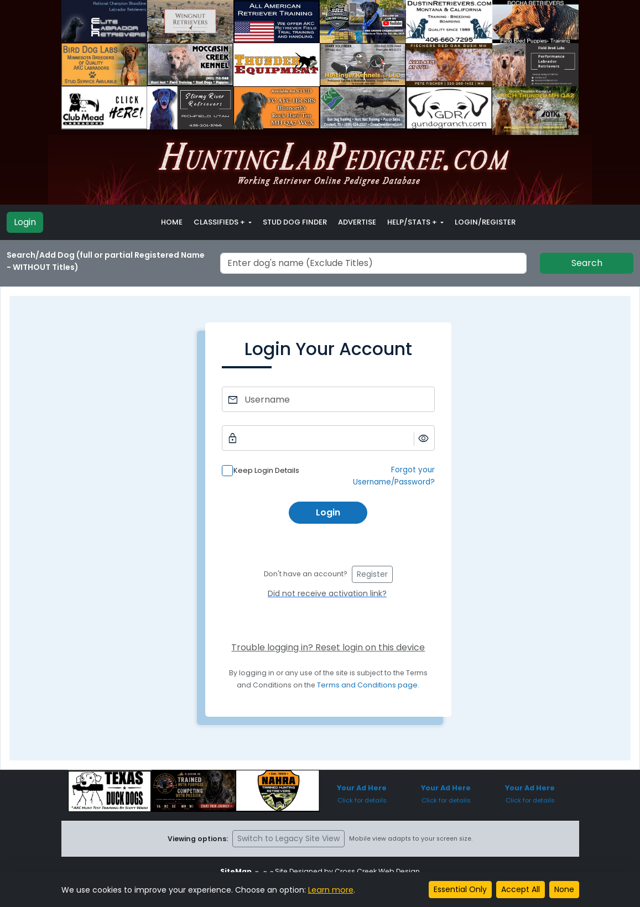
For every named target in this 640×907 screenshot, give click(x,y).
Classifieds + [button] (220, 222)
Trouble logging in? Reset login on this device (328, 647)
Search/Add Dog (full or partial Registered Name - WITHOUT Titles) (106, 261)
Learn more (330, 889)
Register (372, 574)
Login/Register (485, 222)
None (564, 889)
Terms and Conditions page (367, 685)
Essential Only (460, 889)
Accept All (520, 889)
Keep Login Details (266, 470)
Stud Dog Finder (295, 222)
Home (172, 222)
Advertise (357, 222)
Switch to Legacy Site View (288, 838)
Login (25, 222)
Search (586, 263)
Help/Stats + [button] (413, 222)
